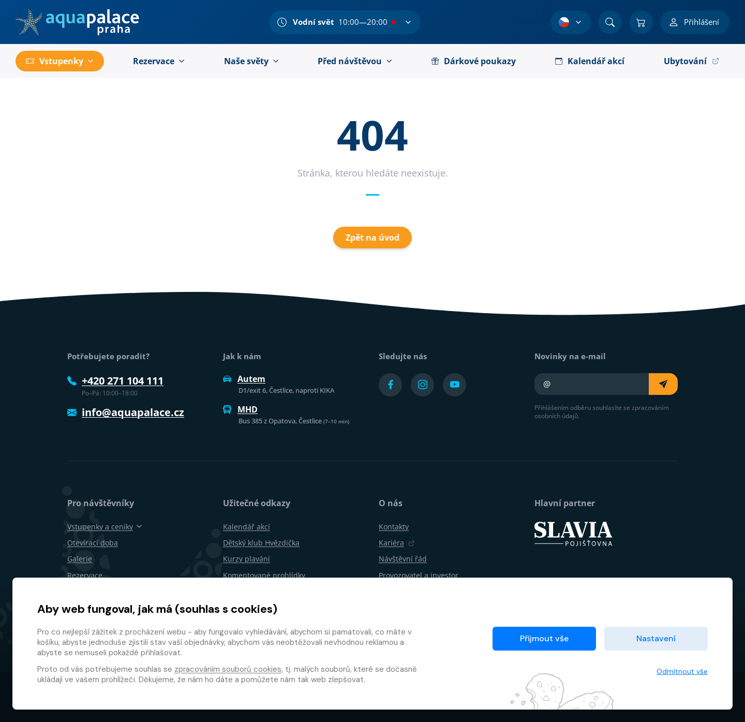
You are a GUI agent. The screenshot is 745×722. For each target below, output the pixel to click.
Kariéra (396, 543)
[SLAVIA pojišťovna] (573, 533)
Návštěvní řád (403, 559)
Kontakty (394, 527)
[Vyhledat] (610, 22)
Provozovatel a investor (418, 575)
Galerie (79, 559)
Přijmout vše (544, 638)
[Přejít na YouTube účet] (454, 384)
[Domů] (77, 22)
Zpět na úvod (372, 237)
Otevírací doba (92, 543)
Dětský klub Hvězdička (261, 543)
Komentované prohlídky (264, 575)
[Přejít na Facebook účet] (390, 384)
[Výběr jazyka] (570, 22)
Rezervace (84, 575)
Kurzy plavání (246, 559)
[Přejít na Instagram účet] (422, 384)
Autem (244, 379)
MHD (240, 409)
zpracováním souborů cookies (227, 669)
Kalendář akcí (246, 527)
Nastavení (656, 638)
